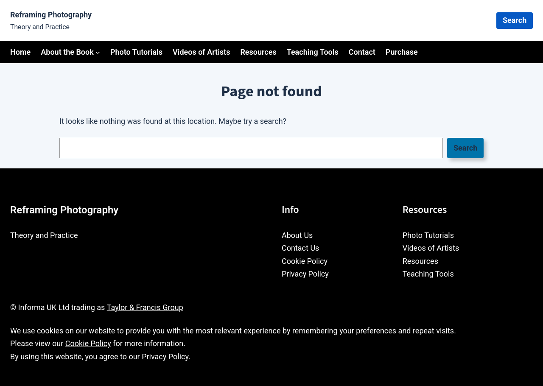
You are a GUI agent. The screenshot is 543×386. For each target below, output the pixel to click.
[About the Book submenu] (97, 52)
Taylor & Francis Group (145, 307)
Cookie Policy (88, 343)
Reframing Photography (51, 14)
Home (20, 52)
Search (514, 20)
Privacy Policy (165, 356)
